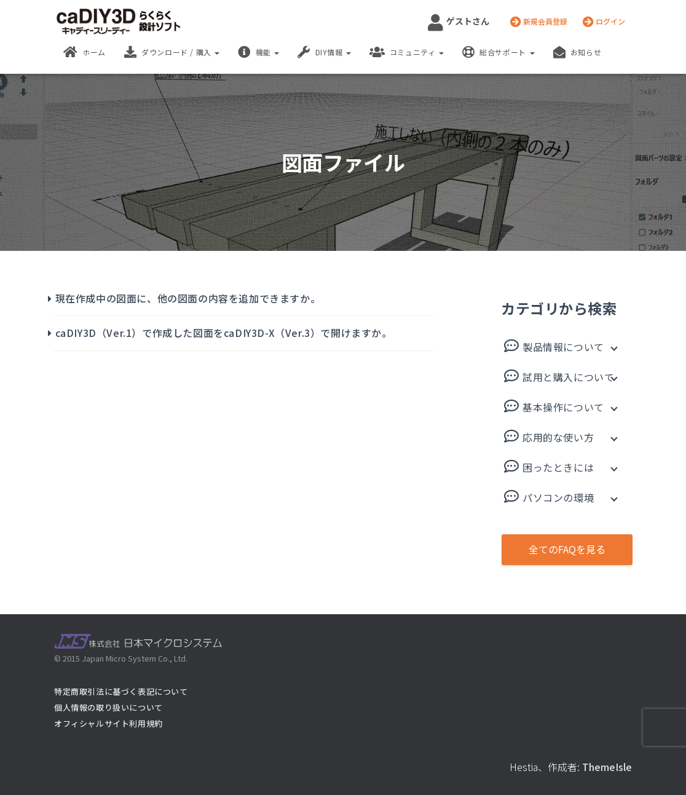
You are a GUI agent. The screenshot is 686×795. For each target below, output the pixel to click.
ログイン (604, 21)
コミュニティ (406, 52)
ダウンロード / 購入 (171, 52)
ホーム (84, 52)
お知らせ (577, 52)
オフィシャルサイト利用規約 (108, 723)
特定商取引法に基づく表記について (121, 691)
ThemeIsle (607, 766)
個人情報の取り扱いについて (108, 707)
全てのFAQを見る (567, 549)
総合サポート (498, 52)
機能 (258, 52)
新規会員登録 (538, 21)
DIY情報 (324, 52)
